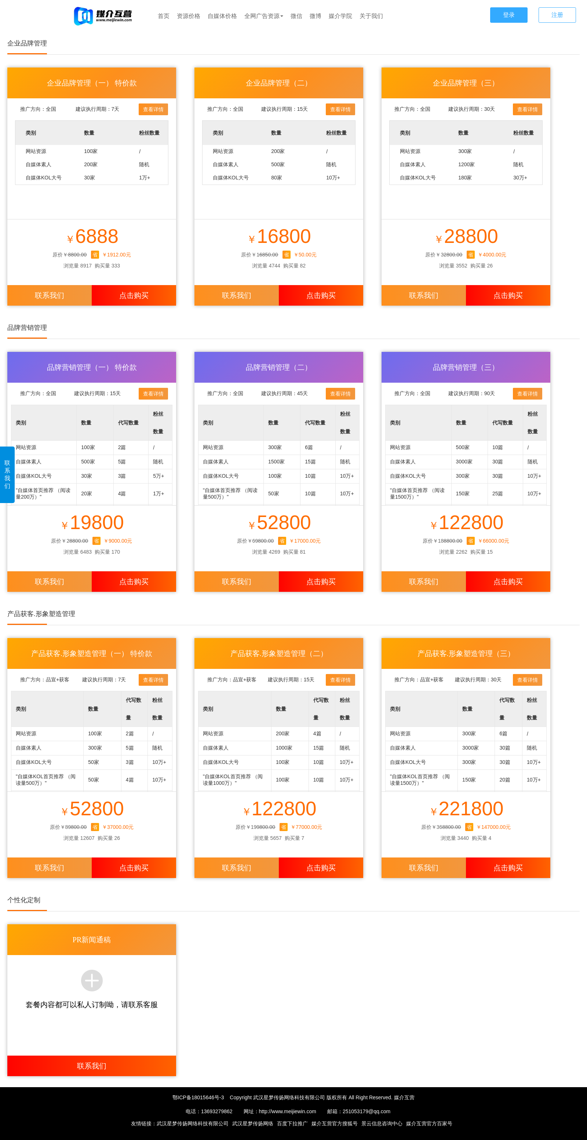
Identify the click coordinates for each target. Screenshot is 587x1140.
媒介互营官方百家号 (429, 1123)
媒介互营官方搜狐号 (334, 1123)
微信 (296, 16)
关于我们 (371, 16)
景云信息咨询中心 (381, 1123)
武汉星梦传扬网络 (252, 1123)
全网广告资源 (263, 16)
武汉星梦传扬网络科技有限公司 (193, 1123)
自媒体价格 (222, 16)
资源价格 (188, 16)
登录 (509, 15)
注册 (557, 15)
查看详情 (153, 109)
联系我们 (7, 474)
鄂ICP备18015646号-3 (198, 1097)
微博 (315, 16)
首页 (163, 16)
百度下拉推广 (292, 1123)
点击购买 (134, 295)
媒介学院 (340, 16)
